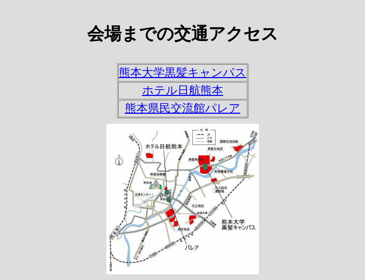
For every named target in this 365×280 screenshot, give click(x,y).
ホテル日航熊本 (182, 90)
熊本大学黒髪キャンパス (182, 72)
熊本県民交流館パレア (182, 108)
